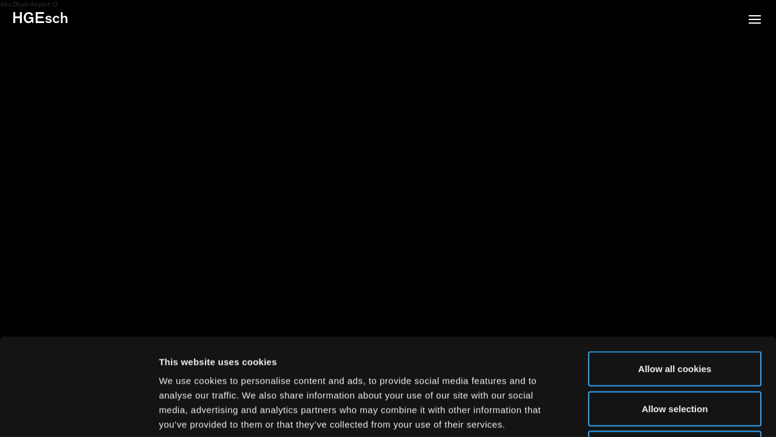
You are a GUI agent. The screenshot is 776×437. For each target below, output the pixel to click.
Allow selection (674, 318)
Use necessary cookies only (674, 357)
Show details (636, 413)
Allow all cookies (675, 278)
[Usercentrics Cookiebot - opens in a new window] (78, 413)
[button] (755, 20)
